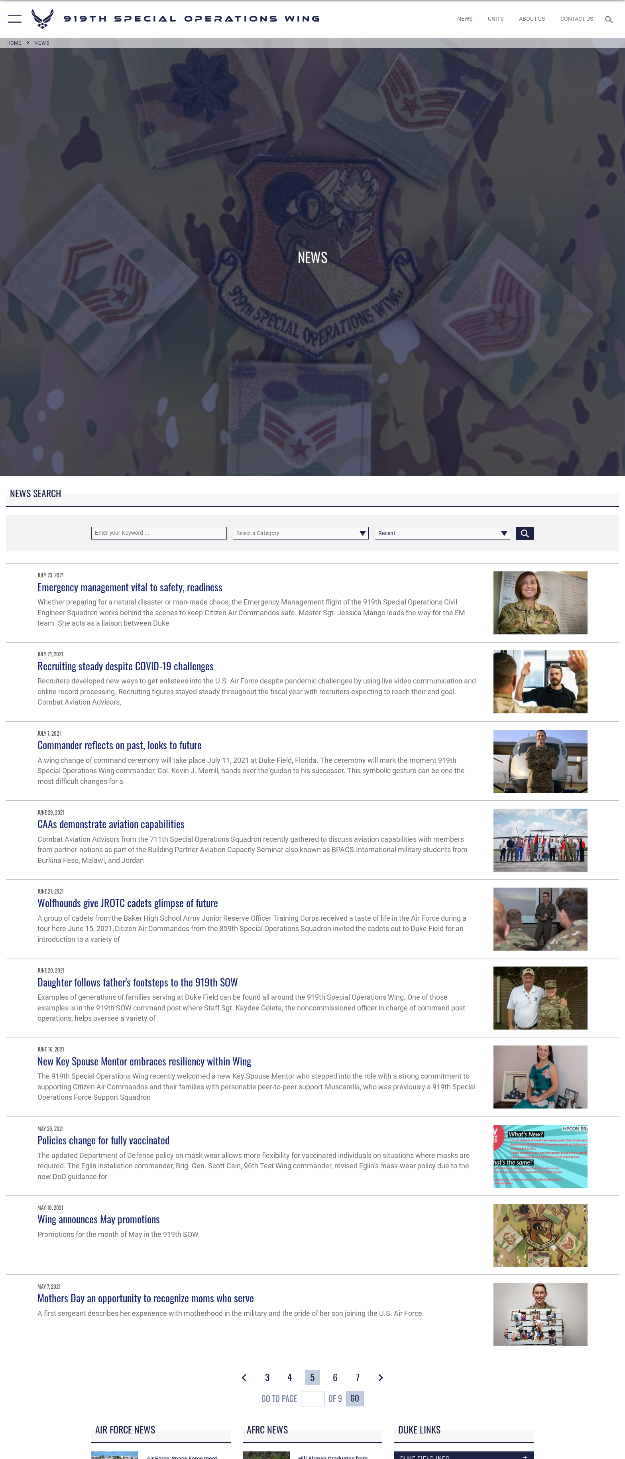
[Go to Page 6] (335, 1377)
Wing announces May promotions (98, 1218)
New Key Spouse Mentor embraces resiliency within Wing (144, 1060)
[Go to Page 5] (312, 1377)
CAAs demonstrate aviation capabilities (111, 823)
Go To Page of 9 (301, 1399)
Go (354, 1398)
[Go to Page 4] (289, 1377)
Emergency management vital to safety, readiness (129, 586)
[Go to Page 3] (266, 1377)
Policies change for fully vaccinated (103, 1139)
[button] (13, 19)
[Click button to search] (525, 533)
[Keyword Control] (159, 533)
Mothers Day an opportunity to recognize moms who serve (145, 1297)
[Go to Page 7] (357, 1377)
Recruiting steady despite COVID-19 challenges (125, 665)
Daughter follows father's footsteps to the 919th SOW (137, 982)
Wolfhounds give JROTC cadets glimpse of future (127, 902)
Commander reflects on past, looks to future (119, 744)
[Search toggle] (610, 19)
